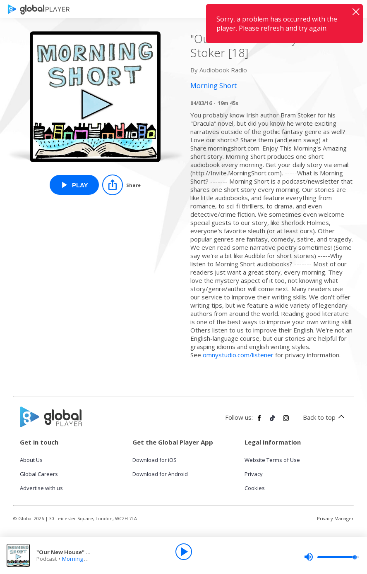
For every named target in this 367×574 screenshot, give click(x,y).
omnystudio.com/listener (238, 355)
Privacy (254, 474)
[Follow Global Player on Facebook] (259, 421)
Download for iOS (154, 460)
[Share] (121, 185)
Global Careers (39, 474)
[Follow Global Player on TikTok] (272, 421)
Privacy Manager (335, 518)
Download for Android (160, 474)
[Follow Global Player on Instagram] (286, 421)
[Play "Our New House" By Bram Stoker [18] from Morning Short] (74, 185)
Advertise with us (41, 488)
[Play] (183, 551)
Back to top (325, 417)
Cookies (255, 488)
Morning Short (80, 558)
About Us (31, 460)
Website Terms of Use (272, 460)
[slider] (331, 557)
